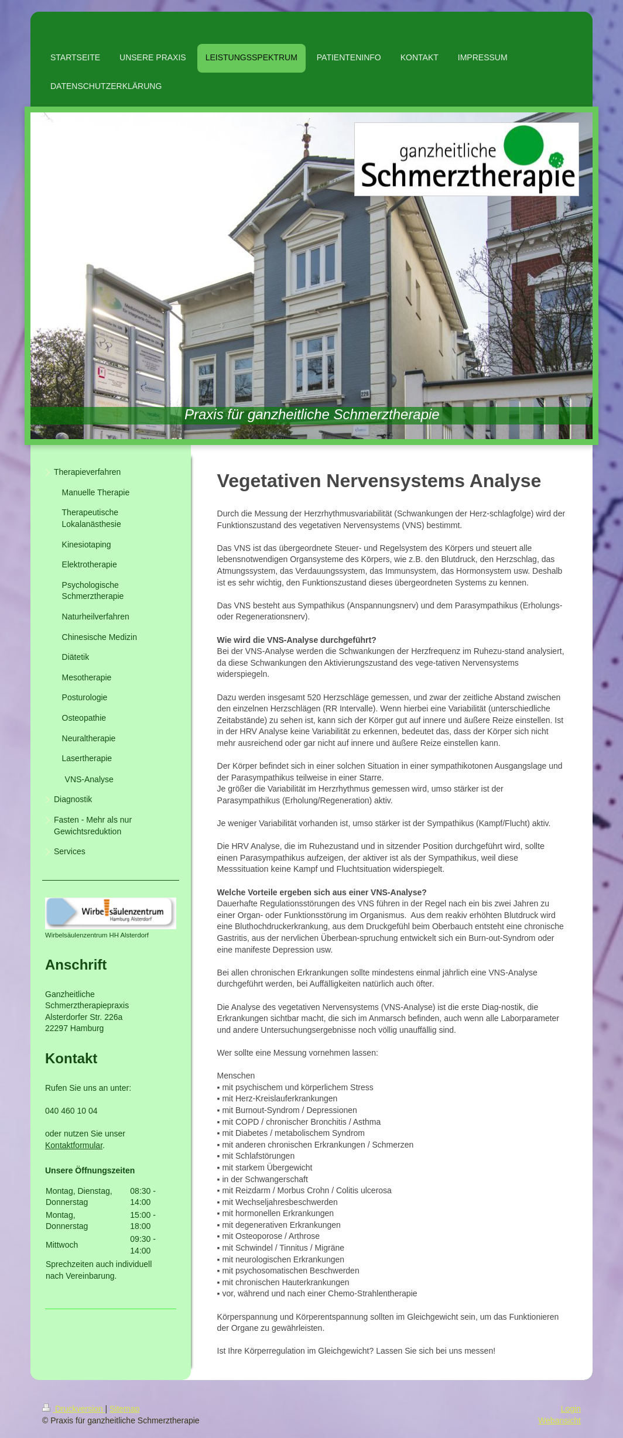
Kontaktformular (73, 1145)
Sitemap (124, 1408)
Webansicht (559, 1420)
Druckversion (73, 1408)
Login (571, 1408)
